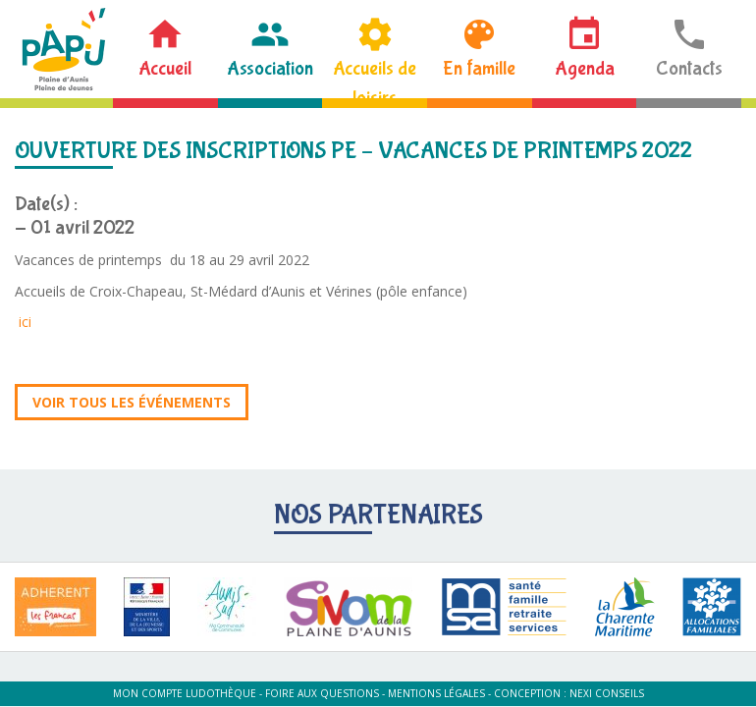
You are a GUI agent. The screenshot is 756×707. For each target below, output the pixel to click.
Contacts (689, 68)
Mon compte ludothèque (184, 693)
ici (25, 321)
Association (270, 68)
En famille (479, 68)
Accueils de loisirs (374, 77)
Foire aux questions (322, 693)
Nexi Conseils (606, 693)
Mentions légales (436, 693)
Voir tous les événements (131, 402)
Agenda (585, 68)
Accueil (164, 68)
